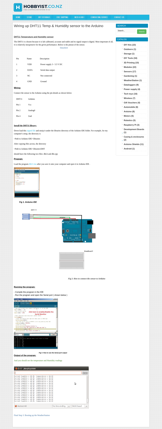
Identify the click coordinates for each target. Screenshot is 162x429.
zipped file (31, 131)
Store (29, 17)
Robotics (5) (130, 120)
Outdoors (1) (130, 49)
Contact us (119, 17)
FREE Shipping (62, 17)
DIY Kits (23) (130, 45)
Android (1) (129, 149)
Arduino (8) (129, 111)
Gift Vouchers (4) (132, 102)
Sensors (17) (130, 71)
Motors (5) (129, 116)
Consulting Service (99, 17)
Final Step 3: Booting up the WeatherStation (32, 415)
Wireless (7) (129, 98)
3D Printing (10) (131, 62)
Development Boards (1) (134, 130)
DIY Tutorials (44, 17)
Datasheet (64, 48)
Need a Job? (79, 17)
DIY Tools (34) (130, 58)
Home (18, 17)
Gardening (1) (130, 76)
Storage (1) (129, 54)
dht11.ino (33, 164)
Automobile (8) (131, 107)
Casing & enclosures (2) (134, 138)
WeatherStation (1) (133, 80)
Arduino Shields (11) (134, 144)
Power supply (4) (132, 89)
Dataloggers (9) (131, 85)
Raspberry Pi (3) (131, 125)
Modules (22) (130, 67)
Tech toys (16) (130, 94)
